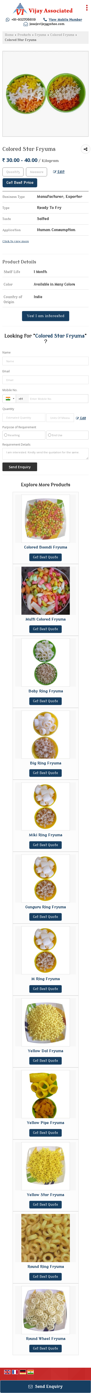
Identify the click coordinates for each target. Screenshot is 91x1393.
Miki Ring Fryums (45, 835)
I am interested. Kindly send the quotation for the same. (45, 454)
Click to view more (15, 241)
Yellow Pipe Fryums (45, 1123)
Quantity (8, 409)
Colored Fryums (62, 35)
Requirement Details (16, 444)
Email (6, 371)
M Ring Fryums (45, 979)
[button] (65, 19)
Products (24, 35)
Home (9, 35)
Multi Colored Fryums (45, 619)
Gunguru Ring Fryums (45, 907)
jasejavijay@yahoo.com (46, 24)
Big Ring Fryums (45, 763)
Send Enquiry (45, 1386)
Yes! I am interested (45, 316)
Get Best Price (19, 183)
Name (6, 352)
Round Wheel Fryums (45, 1339)
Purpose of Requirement (19, 427)
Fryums (40, 35)
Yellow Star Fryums (45, 1195)
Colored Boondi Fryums (45, 547)
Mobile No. (9, 390)
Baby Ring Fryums (45, 691)
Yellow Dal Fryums (45, 1051)
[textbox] (36, 171)
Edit (59, 172)
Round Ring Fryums (45, 1267)
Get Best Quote (45, 557)
